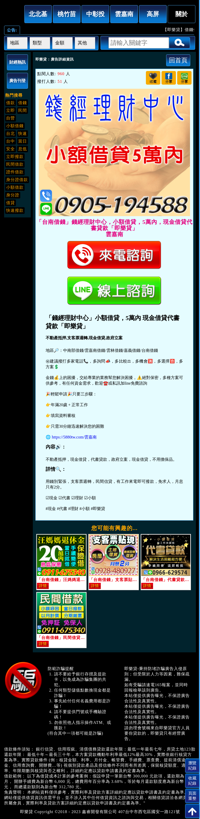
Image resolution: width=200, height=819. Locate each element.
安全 (10, 149)
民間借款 (15, 164)
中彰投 (95, 14)
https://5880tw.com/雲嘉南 (74, 437)
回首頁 (178, 60)
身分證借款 (17, 179)
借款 (10, 103)
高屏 (153, 14)
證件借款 (15, 172)
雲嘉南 (124, 14)
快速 (22, 133)
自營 (10, 118)
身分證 (12, 195)
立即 (10, 110)
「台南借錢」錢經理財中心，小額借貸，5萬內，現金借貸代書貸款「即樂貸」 (13, 13)
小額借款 (15, 187)
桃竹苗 (66, 14)
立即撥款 (15, 156)
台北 (10, 133)
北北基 (38, 14)
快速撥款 (15, 210)
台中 (10, 141)
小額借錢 (15, 126)
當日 (22, 141)
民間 (22, 110)
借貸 (10, 203)
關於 (181, 14)
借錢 (22, 103)
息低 (22, 149)
